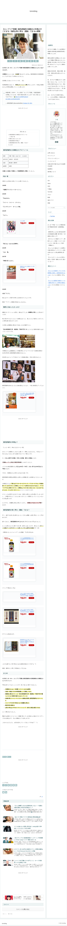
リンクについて (52, 161)
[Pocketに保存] (25, 61)
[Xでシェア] (9, 61)
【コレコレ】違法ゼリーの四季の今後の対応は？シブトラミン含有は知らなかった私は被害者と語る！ (56, 251)
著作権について (52, 171)
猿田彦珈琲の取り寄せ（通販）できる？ (18, 143)
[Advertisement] (23, 118)
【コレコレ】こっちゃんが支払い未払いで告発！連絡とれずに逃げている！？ (56, 259)
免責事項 (50, 169)
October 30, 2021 (27, 103)
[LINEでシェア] (30, 61)
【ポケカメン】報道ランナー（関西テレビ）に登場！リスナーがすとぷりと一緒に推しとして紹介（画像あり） (56, 242)
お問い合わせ (51, 153)
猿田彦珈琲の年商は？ (14, 141)
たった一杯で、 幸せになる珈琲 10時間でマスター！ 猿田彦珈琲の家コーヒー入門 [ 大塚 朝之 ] (27, 394)
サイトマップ (51, 155)
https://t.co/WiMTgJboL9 (21, 96)
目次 (21, 131)
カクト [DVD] (22, 221)
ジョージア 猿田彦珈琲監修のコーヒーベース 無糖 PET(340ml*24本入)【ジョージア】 (27, 539)
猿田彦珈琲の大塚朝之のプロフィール (18, 134)
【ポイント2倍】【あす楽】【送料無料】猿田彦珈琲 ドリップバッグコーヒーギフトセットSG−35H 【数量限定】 (27, 611)
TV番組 (4, 757)
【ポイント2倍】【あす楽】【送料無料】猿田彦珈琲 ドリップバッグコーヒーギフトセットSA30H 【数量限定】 (27, 595)
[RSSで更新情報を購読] (6, 793)
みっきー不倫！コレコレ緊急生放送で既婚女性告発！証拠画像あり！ (56, 227)
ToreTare (52, 216)
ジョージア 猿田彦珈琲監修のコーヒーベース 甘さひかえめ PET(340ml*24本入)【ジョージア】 (27, 565)
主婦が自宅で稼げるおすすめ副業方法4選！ (56, 165)
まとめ (11, 145)
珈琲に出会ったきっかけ (15, 139)
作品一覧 (13, 136)
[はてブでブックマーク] (20, 61)
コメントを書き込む (23, 910)
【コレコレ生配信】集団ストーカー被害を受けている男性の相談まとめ (56, 283)
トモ (56, 119)
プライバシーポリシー (53, 158)
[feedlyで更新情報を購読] (3, 793)
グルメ (9, 757)
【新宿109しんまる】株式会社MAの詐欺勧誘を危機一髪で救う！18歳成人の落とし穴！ (56, 234)
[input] (57, 208)
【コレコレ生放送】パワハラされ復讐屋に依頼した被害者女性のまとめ (56, 273)
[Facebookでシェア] (14, 61)
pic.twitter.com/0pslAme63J (13, 99)
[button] (36, 61)
